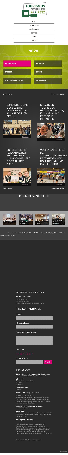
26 (48, 232)
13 (25, 232)
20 (37, 232)
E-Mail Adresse (22, 323)
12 (24, 232)
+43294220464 (23, 300)
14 (27, 232)
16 (30, 232)
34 (61, 232)
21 (39, 232)
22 (41, 232)
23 (42, 232)
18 (34, 232)
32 (58, 232)
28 (51, 232)
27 (49, 232)
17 (32, 232)
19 (36, 232)
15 (29, 232)
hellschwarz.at (63, 453)
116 (58, 94)
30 (55, 232)
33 (60, 232)
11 (22, 232)
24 (44, 232)
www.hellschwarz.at (22, 410)
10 (20, 232)
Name (19, 314)
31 (56, 232)
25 (46, 232)
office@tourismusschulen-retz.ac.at (32, 303)
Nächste (62, 94)
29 (53, 232)
